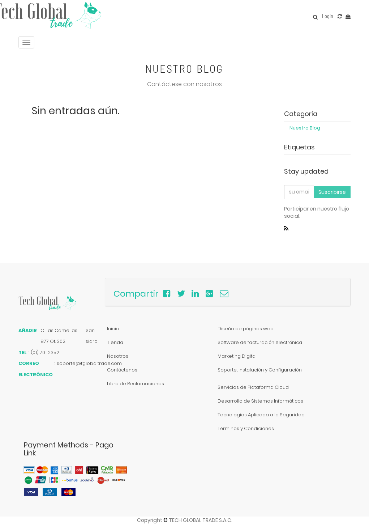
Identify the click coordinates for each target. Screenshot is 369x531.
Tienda (115, 342)
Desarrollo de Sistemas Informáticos (260, 401)
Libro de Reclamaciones (135, 383)
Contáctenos (122, 369)
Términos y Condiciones (246, 428)
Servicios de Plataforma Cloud (253, 387)
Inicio (113, 328)
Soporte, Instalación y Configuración (260, 369)
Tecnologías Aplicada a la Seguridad (261, 414)
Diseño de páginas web (246, 328)
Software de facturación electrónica (260, 342)
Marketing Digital (237, 356)
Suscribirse (332, 192)
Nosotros (117, 356)
